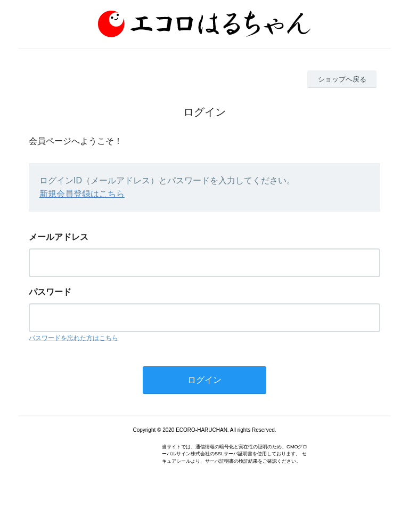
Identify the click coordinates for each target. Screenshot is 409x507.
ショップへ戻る (342, 79)
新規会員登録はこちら (82, 193)
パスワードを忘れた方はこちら (73, 338)
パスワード (50, 291)
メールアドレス (58, 237)
